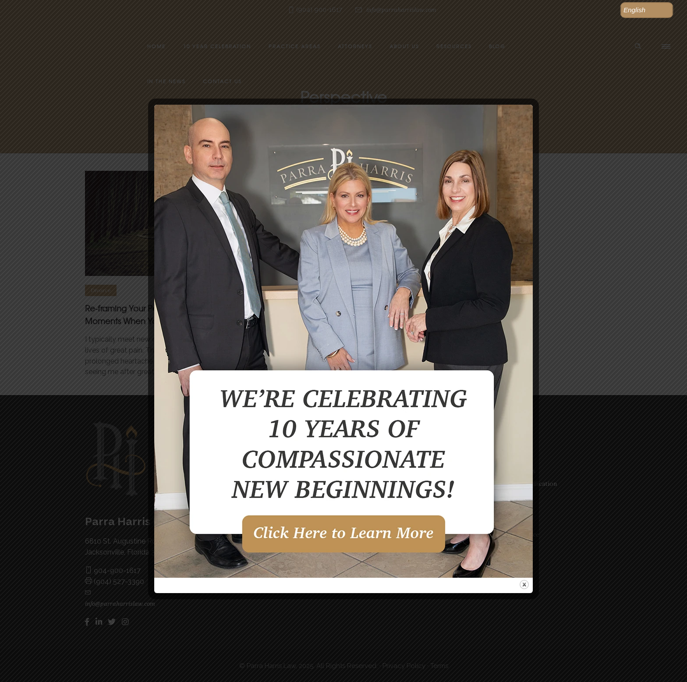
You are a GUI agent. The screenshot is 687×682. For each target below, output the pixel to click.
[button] (647, 10)
